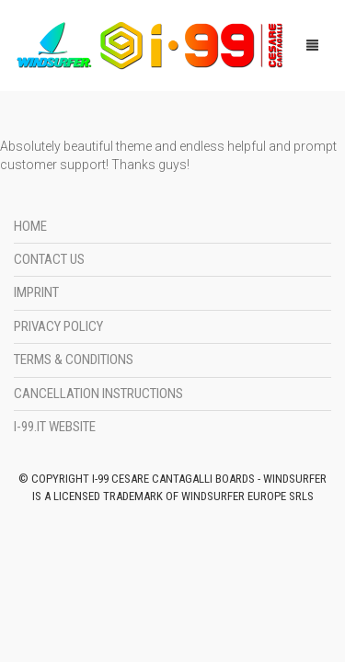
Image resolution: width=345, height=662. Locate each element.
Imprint (36, 292)
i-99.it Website (55, 426)
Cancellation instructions (98, 393)
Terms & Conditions (73, 359)
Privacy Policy (58, 326)
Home (30, 226)
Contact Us (49, 259)
